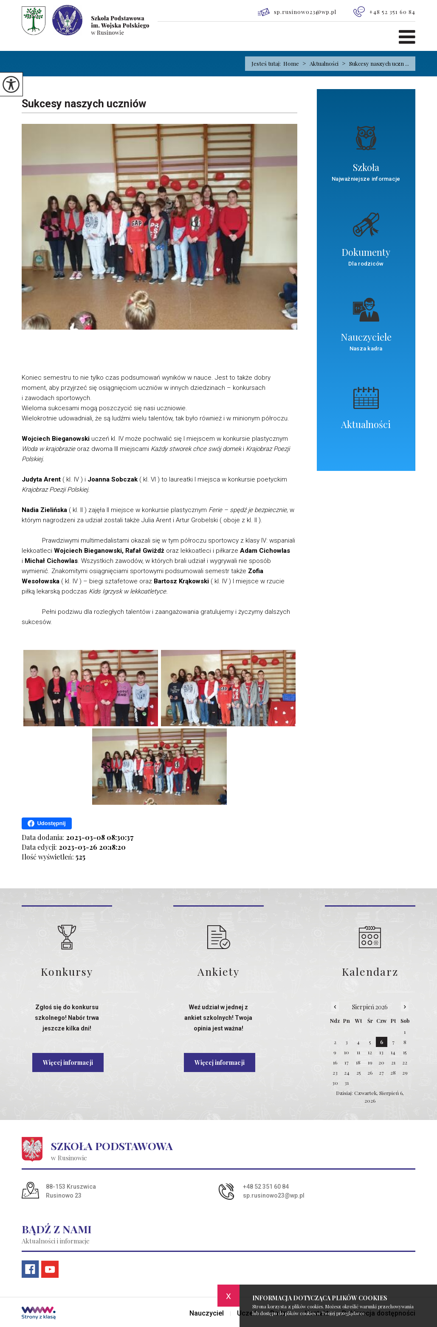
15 (404, 1052)
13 (381, 1052)
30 (335, 1082)
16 (335, 1062)
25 (358, 1072)
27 (381, 1072)
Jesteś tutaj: (267, 63)
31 (346, 1082)
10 (346, 1052)
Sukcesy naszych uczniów (84, 104)
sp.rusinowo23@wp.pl (297, 12)
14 (393, 1052)
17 (346, 1062)
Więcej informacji (68, 1062)
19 (370, 1062)
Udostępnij (46, 823)
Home (291, 63)
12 (370, 1052)
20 (381, 1062)
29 (405, 1072)
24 (347, 1072)
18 (358, 1062)
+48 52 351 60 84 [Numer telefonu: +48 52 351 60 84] (266, 1186)
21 (393, 1062)
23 (335, 1072)
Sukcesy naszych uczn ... (373, 64)
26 (369, 1072)
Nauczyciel (206, 1313)
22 (404, 1062)
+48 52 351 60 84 (384, 11)
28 (393, 1072)
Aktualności (318, 64)
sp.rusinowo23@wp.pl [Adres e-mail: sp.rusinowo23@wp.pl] (273, 1195)
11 (358, 1052)
